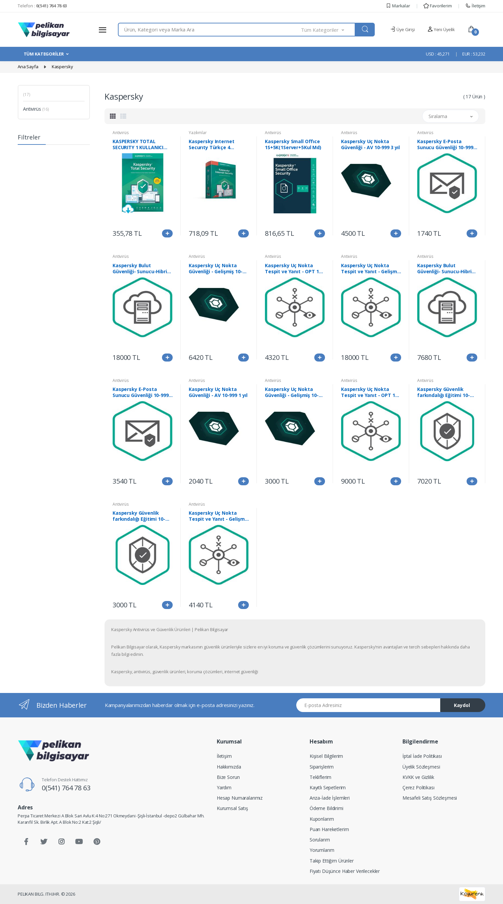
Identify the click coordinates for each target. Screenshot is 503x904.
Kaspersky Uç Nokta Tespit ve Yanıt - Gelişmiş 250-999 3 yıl (218, 516)
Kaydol (462, 705)
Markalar (398, 6)
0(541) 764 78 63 (66, 787)
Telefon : (42, 6)
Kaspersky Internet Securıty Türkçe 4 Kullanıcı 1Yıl (211, 144)
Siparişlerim (322, 767)
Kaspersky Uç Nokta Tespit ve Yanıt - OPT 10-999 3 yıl (370, 392)
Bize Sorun (228, 777)
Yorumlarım (322, 850)
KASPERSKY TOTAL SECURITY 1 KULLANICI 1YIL (138, 144)
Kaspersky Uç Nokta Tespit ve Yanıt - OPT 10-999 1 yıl (294, 269)
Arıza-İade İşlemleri (330, 798)
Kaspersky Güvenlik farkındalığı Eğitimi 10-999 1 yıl (139, 516)
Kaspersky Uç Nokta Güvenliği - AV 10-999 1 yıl (218, 392)
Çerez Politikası (418, 787)
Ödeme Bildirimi (326, 808)
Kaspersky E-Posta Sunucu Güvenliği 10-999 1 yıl (447, 144)
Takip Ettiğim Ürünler (332, 861)
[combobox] (209, 29)
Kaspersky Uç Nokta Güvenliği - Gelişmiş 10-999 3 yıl (215, 269)
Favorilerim (438, 6)
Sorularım (320, 839)
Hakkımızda (229, 767)
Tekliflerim (320, 777)
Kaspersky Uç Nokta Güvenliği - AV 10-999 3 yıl (370, 144)
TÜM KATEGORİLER (44, 54)
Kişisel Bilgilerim (326, 756)
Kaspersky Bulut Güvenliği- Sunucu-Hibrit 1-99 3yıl (141, 269)
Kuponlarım (322, 819)
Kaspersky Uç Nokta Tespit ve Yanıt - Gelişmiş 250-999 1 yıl (370, 269)
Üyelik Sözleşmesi (421, 767)
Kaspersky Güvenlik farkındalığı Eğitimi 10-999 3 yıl (443, 392)
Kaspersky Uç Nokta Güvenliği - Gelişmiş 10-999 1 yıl (292, 392)
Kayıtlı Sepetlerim (328, 787)
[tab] (113, 116)
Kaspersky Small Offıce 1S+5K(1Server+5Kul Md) (293, 144)
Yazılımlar (198, 132)
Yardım (224, 787)
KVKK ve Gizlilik (418, 777)
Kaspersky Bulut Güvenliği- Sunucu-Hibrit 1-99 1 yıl (445, 269)
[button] (328, 29)
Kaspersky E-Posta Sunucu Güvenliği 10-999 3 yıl (142, 392)
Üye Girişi (402, 29)
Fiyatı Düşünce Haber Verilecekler (345, 871)
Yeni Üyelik (441, 29)
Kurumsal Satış (232, 808)
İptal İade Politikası (422, 756)
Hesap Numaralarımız (240, 798)
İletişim (475, 6)
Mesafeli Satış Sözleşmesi (429, 798)
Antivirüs (36, 109)
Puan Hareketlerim (329, 829)
